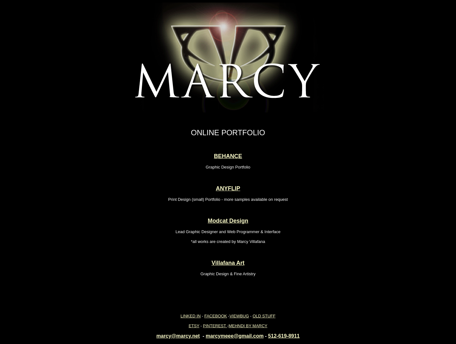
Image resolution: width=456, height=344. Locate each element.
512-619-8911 (284, 336)
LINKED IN (190, 316)
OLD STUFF (264, 316)
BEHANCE (228, 156)
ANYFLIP (228, 188)
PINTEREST (215, 325)
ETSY (194, 325)
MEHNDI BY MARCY (248, 325)
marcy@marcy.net (178, 336)
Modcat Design (228, 221)
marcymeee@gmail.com (235, 336)
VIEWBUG (239, 316)
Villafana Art (228, 263)
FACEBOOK (215, 316)
